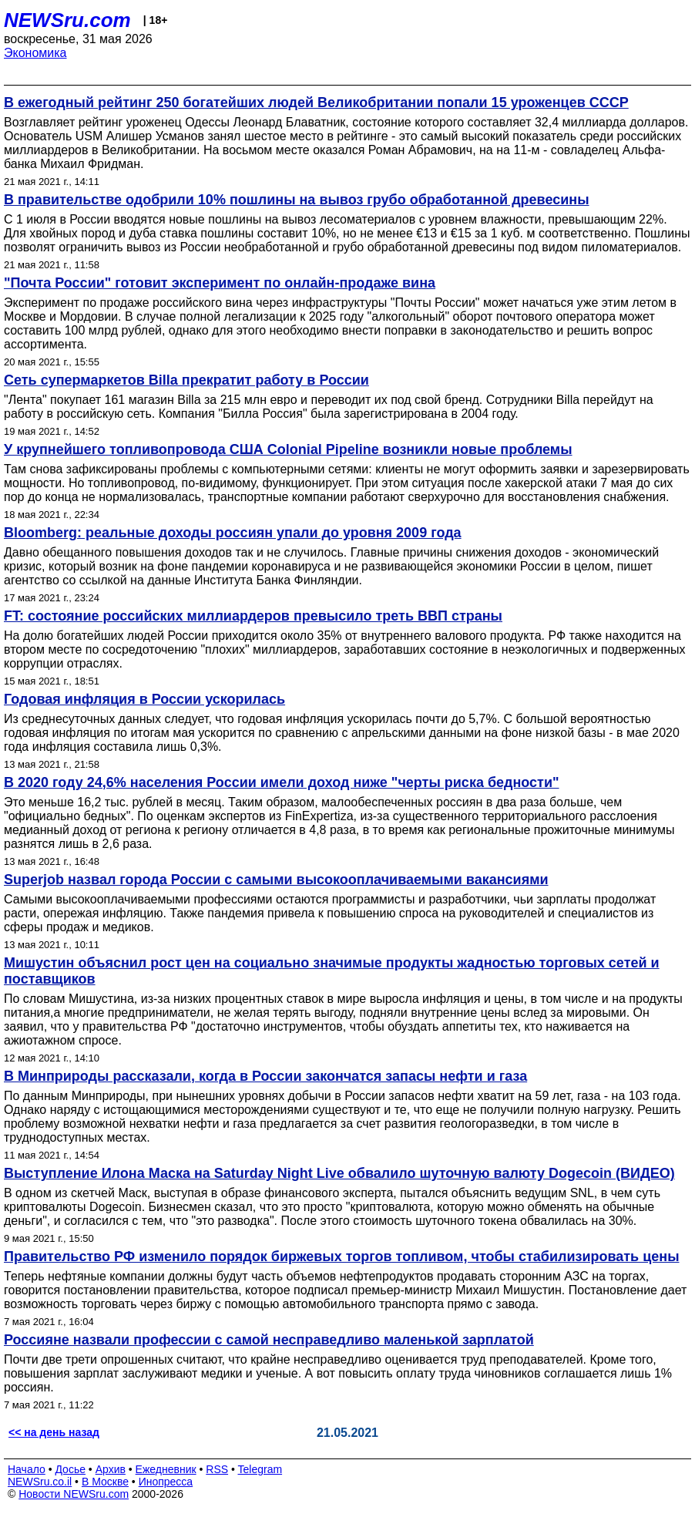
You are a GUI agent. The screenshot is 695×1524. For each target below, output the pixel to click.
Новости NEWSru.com (73, 1494)
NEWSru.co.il (40, 1481)
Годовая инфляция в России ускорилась (144, 699)
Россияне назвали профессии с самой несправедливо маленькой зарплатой (269, 1339)
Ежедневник (166, 1469)
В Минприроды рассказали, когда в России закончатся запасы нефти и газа (265, 1076)
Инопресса (166, 1481)
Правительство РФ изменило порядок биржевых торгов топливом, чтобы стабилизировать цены (342, 1256)
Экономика (35, 52)
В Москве (105, 1481)
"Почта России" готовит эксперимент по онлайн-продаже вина (219, 283)
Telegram (260, 1469)
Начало (26, 1469)
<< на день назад (53, 1432)
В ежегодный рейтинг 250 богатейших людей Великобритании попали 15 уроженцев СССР (316, 102)
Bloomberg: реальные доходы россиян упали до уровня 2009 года (233, 532)
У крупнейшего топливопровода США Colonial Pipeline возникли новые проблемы (288, 449)
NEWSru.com (67, 20)
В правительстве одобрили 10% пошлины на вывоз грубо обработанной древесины (296, 199)
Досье (70, 1469)
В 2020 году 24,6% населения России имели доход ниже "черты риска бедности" (281, 782)
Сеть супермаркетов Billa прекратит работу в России (186, 380)
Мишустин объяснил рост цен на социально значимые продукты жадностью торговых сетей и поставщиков (332, 971)
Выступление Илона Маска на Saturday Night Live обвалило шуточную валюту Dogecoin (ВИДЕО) (339, 1173)
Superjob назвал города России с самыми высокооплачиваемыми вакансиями (276, 879)
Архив (111, 1469)
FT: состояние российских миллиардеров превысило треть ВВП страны (253, 616)
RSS (217, 1469)
